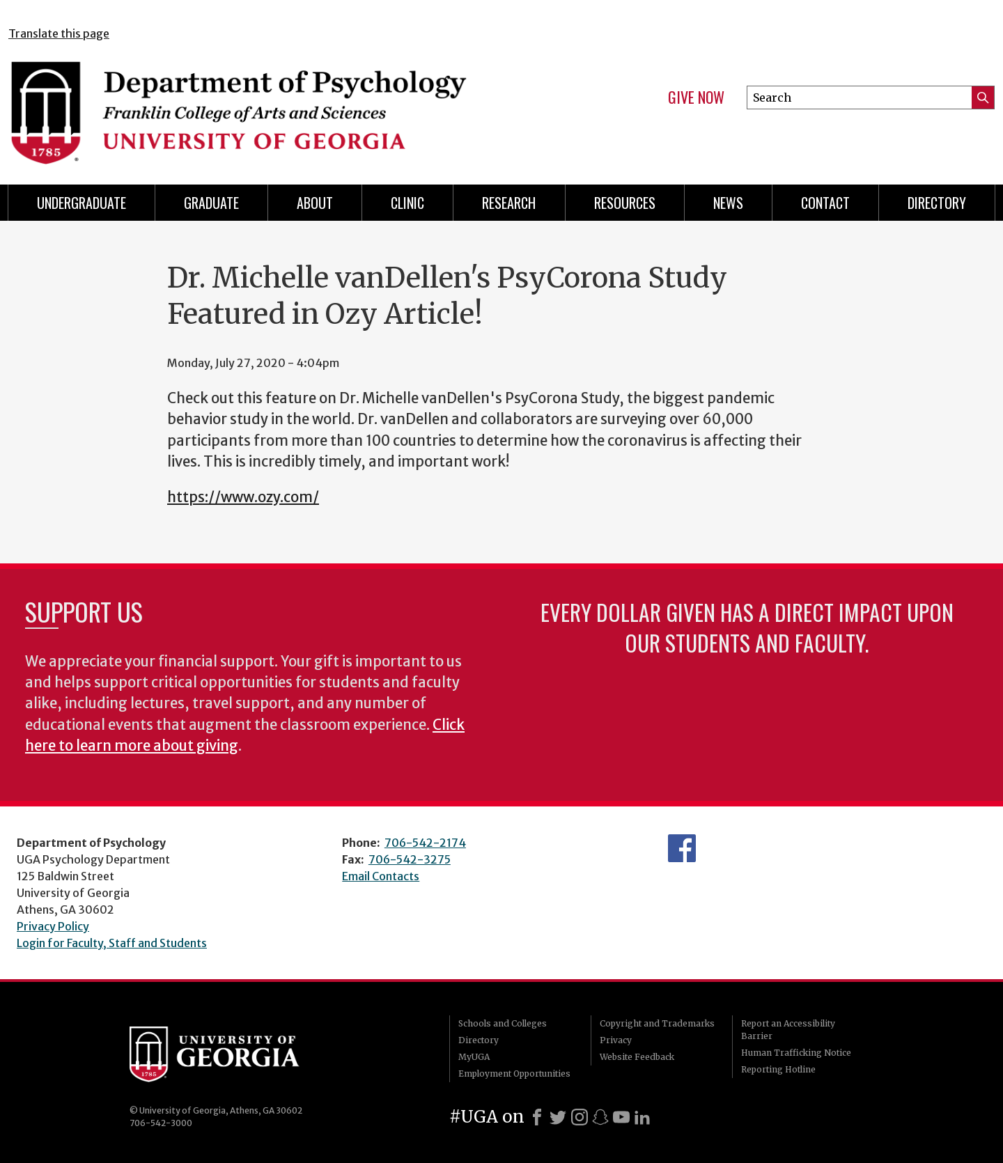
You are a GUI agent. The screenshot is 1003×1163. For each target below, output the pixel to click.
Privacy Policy (53, 926)
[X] (558, 1117)
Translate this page (58, 33)
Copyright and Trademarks (657, 1023)
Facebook (682, 848)
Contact (825, 202)
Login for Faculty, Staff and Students (112, 943)
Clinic (407, 202)
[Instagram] (579, 1117)
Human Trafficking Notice (796, 1052)
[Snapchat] (600, 1117)
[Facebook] (537, 1117)
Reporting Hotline (778, 1069)
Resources (624, 202)
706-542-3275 (409, 859)
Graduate (211, 202)
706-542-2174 (425, 843)
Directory (478, 1040)
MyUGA (474, 1057)
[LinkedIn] (642, 1117)
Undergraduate (81, 202)
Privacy (616, 1040)
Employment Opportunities (514, 1073)
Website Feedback (637, 1057)
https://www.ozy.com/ (243, 497)
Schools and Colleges (502, 1023)
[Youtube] (621, 1117)
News (728, 202)
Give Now (696, 97)
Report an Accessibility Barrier (788, 1029)
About (315, 202)
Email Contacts (380, 876)
